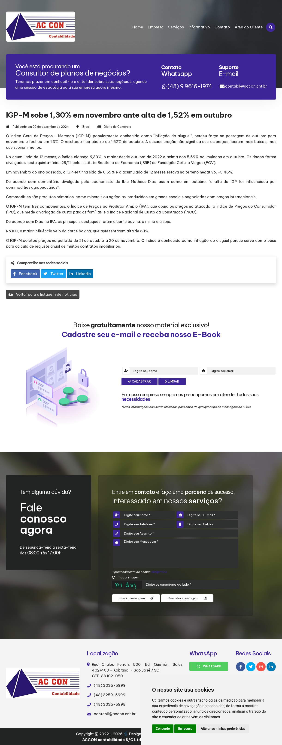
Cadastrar (139, 381)
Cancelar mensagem (187, 598)
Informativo (199, 27)
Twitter (53, 273)
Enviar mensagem (136, 598)
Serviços (176, 27)
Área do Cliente (249, 27)
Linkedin (80, 273)
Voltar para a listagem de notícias (43, 294)
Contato (222, 27)
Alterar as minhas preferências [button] (223, 728)
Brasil (86, 126)
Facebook (25, 273)
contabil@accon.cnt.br (246, 86)
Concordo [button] (163, 728)
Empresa (156, 27)
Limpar (172, 381)
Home (137, 27)
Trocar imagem (125, 577)
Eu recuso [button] (185, 728)
